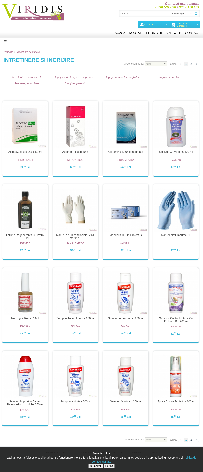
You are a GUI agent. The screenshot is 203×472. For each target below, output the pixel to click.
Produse (8, 51)
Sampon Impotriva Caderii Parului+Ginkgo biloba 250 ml (25, 403)
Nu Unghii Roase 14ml (25, 318)
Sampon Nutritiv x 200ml (75, 401)
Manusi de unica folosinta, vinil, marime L (75, 236)
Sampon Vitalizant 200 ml (126, 401)
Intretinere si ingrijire (28, 51)
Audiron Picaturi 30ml (75, 151)
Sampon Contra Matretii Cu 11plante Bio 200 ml (176, 320)
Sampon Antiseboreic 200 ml (125, 318)
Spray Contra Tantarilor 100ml (176, 401)
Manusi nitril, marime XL (176, 235)
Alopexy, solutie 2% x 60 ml (25, 151)
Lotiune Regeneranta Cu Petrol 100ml (25, 236)
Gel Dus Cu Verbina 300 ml (176, 151)
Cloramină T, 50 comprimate (125, 151)
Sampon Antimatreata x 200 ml (75, 318)
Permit (109, 465)
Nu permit (96, 465)
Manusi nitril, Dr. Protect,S (126, 235)
